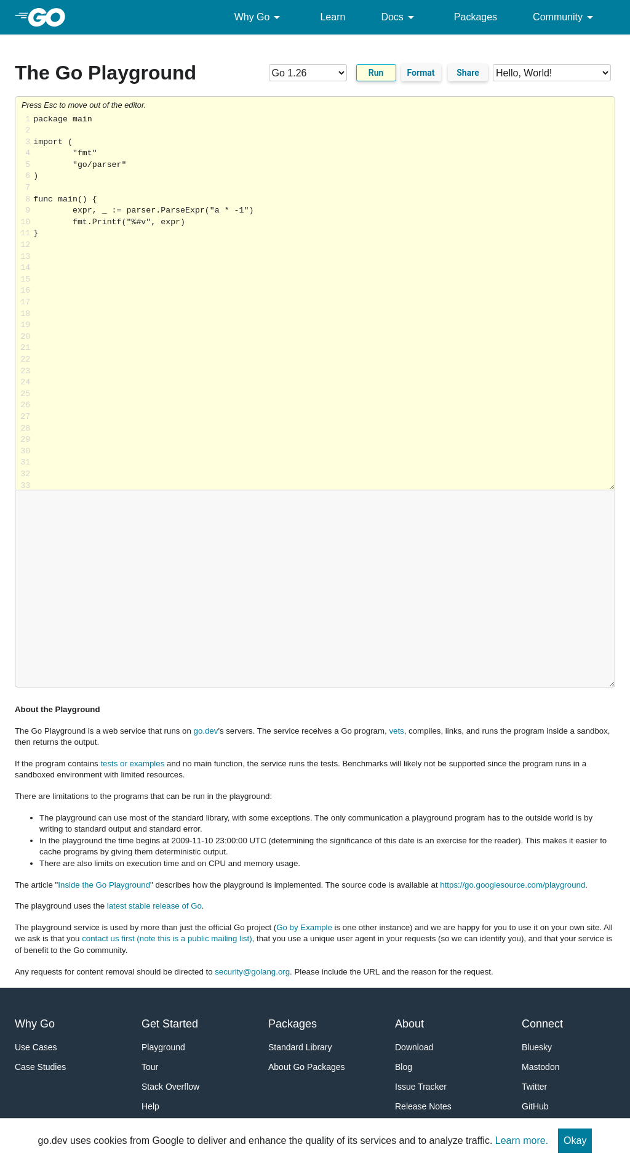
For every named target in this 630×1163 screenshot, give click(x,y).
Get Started (170, 1024)
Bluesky (537, 1047)
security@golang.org (252, 971)
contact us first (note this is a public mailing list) (167, 938)
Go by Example (304, 927)
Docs (399, 17)
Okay (575, 1140)
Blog (403, 1067)
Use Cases (36, 1047)
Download (414, 1047)
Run (376, 73)
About (409, 1024)
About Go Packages (306, 1067)
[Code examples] (552, 72)
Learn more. (521, 1140)
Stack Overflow (170, 1087)
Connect (542, 1024)
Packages (475, 17)
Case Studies (40, 1067)
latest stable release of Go (154, 905)
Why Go (259, 17)
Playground (163, 1047)
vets (396, 730)
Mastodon (540, 1067)
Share (468, 73)
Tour (150, 1067)
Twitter (534, 1087)
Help (150, 1106)
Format (421, 73)
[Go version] (308, 72)
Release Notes (423, 1106)
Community (565, 17)
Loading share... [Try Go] (324, 302)
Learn (332, 17)
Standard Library (300, 1047)
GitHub (535, 1106)
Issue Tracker (421, 1087)
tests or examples (132, 763)
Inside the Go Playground (104, 884)
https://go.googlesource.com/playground (512, 884)
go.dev (206, 730)
